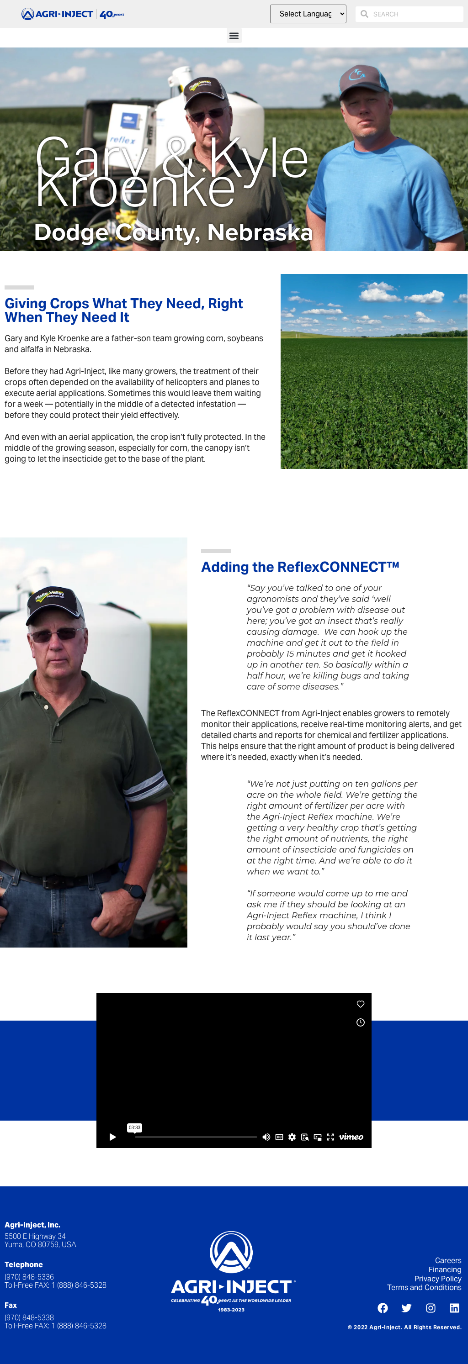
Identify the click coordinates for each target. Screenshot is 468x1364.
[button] (234, 35)
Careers (448, 1260)
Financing (445, 1269)
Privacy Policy (438, 1279)
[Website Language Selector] (308, 14)
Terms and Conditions (424, 1287)
